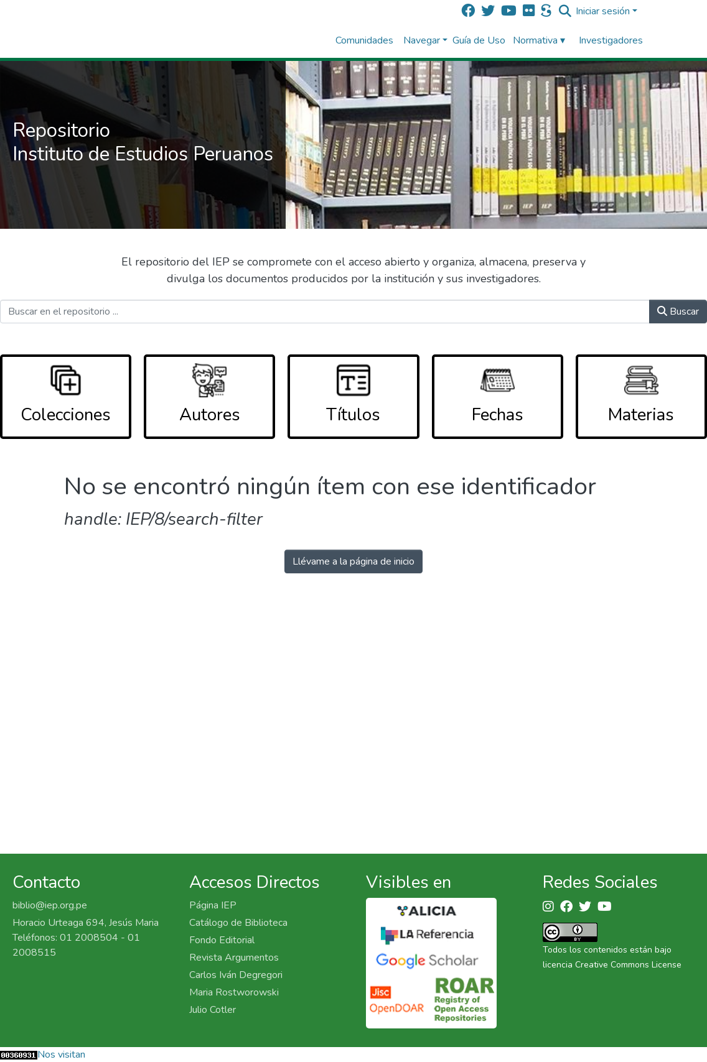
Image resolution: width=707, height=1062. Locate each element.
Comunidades (364, 40)
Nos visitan (61, 1054)
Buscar (678, 311)
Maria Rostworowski (234, 992)
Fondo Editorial (222, 940)
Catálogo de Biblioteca (238, 923)
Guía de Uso (478, 40)
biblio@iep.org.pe (49, 905)
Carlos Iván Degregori (236, 975)
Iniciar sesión (603, 11)
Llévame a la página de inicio (353, 561)
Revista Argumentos (234, 957)
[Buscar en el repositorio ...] (325, 311)
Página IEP (212, 905)
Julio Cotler (212, 1010)
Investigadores (611, 40)
